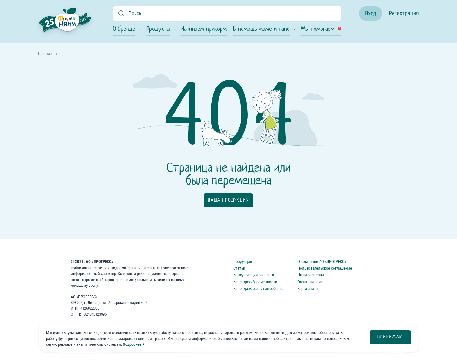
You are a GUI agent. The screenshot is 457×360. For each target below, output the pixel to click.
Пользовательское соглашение (324, 268)
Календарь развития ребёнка (258, 288)
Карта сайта (307, 288)
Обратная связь (310, 282)
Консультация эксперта (253, 275)
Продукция (242, 261)
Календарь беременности (255, 282)
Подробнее (132, 344)
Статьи (239, 268)
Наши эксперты (310, 275)
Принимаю (390, 337)
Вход (370, 13)
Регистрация (404, 13)
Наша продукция (228, 200)
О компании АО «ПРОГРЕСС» (321, 261)
